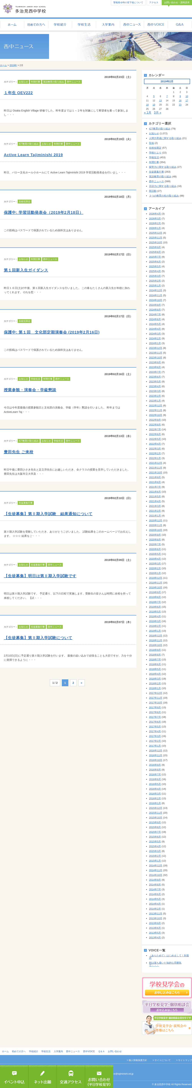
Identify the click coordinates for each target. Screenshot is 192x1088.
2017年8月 (155, 712)
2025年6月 (155, 261)
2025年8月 (155, 252)
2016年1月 (155, 803)
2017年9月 (155, 707)
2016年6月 (155, 779)
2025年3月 (155, 276)
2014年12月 (155, 865)
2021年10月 (155, 472)
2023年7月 (155, 372)
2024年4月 (155, 328)
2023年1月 (155, 400)
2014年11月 (155, 870)
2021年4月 (155, 501)
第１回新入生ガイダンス (26, 270)
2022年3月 (155, 448)
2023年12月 (155, 348)
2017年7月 (155, 717)
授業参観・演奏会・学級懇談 (30, 390)
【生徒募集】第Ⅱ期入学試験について (38, 638)
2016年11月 (155, 755)
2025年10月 (155, 242)
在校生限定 (24, 201)
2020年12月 (155, 520)
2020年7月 (155, 544)
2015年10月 (155, 817)
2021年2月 (155, 510)
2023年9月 (155, 362)
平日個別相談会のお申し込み (167, 1007)
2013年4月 (155, 937)
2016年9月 (155, 764)
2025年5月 (155, 266)
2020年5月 (155, 554)
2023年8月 (155, 367)
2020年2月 (155, 568)
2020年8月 (155, 539)
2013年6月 (155, 927)
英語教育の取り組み (53, 81)
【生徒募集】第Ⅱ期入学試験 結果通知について (48, 514)
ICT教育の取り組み (29, 144)
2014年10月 (155, 875)
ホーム (12, 25)
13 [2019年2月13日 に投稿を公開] (160, 100)
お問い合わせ (115, 1051)
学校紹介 (60, 25)
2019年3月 (155, 621)
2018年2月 (155, 683)
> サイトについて (162, 1060)
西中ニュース (132, 25)
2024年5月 (155, 324)
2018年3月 (155, 678)
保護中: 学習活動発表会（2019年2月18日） (43, 212)
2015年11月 (155, 812)
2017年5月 (155, 726)
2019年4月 (155, 616)
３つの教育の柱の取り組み (164, 195)
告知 (151, 143)
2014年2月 (155, 908)
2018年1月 (155, 688)
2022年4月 (155, 443)
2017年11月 (155, 697)
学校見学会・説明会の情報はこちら (167, 1025)
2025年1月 (155, 285)
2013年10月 (155, 918)
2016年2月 (155, 798)
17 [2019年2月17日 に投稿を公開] (186, 100)
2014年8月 (155, 884)
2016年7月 (155, 774)
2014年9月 (155, 879)
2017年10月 (155, 702)
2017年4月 (155, 731)
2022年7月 (155, 429)
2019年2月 (155, 626)
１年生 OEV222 (18, 93)
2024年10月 (155, 300)
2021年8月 (155, 482)
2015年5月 (155, 841)
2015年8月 (155, 827)
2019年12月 (155, 577)
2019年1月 (155, 630)
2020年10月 (155, 530)
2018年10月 (155, 645)
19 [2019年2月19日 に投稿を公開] (154, 104)
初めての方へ (36, 25)
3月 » (157, 112)
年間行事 (35, 81)
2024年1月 (155, 343)
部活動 (152, 190)
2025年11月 (155, 237)
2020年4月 (155, 558)
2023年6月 (155, 376)
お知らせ (23, 81)
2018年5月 (155, 669)
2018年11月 (155, 640)
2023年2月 (155, 395)
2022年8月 (155, 424)
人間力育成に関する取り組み (165, 138)
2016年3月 (155, 793)
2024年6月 (155, 319)
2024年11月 (155, 295)
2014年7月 (155, 889)
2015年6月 (155, 836)
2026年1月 (155, 228)
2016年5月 (155, 784)
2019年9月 (155, 592)
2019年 (13, 65)
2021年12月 (155, 463)
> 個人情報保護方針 (137, 1060)
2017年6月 (155, 721)
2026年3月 (155, 218)
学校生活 (84, 25)
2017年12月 (155, 693)
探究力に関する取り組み (162, 167)
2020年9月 (155, 534)
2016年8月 (155, 769)
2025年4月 (155, 271)
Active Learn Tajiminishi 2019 (33, 155)
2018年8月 (155, 654)
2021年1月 (155, 515)
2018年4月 (155, 673)
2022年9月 (155, 419)
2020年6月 (155, 549)
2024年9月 (155, 304)
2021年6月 (155, 491)
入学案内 (108, 25)
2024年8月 (155, 309)
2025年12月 (155, 232)
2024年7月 (155, 314)
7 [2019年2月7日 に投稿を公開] (167, 96)
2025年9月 (155, 247)
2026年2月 (155, 223)
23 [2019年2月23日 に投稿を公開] (180, 104)
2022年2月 (155, 453)
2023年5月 (155, 381)
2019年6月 (155, 606)
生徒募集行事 (26, 503)
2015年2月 (155, 855)
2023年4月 (155, 386)
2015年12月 (155, 808)
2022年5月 (155, 439)
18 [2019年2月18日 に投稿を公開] (147, 104)
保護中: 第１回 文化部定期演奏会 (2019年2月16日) (52, 332)
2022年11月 (155, 410)
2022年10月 (155, 415)
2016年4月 (155, 788)
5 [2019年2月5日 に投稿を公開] (154, 96)
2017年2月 (155, 741)
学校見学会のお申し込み (167, 987)
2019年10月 (155, 587)
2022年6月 (155, 434)
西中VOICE (156, 25)
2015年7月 (155, 832)
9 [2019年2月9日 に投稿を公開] (180, 96)
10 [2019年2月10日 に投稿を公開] (186, 96)
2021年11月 (155, 467)
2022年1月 (155, 458)
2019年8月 (155, 597)
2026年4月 (155, 213)
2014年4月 (155, 903)
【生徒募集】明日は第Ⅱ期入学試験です (40, 576)
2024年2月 (155, 338)
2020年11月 (155, 525)
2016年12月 (155, 750)
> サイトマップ (184, 1060)
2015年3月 (155, 851)
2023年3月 (155, 391)
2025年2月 (155, 280)
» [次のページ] (81, 682)
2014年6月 (155, 894)
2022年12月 (155, 405)
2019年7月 (155, 602)
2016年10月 (155, 760)
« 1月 (147, 112)
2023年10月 (155, 357)
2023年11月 (155, 352)
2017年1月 (155, 745)
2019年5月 (155, 611)
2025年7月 (155, 256)
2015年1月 (155, 860)
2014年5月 (155, 899)
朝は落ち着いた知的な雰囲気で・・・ (165, 964)
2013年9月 (155, 923)
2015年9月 (155, 822)
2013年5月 (155, 932)
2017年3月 (155, 736)
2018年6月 (155, 664)
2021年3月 (155, 506)
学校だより (155, 152)
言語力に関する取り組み (162, 186)
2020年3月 (155, 563)
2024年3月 (155, 333)
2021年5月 (155, 496)
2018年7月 (155, 659)
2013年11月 (155, 913)
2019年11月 (155, 582)
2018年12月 (155, 635)
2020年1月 (155, 573)
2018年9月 (155, 650)
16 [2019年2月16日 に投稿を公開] (180, 100)
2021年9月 (155, 477)
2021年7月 (155, 486)
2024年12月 (155, 290)
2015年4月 (155, 846)
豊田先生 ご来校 (18, 452)
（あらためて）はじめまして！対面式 (169, 956)
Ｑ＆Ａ (180, 25)
